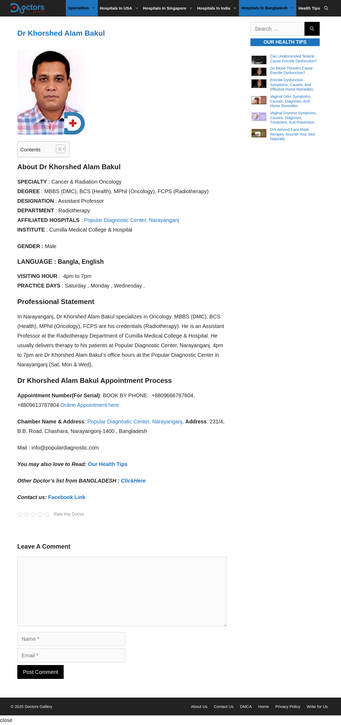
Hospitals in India (218, 8)
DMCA (246, 706)
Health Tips (309, 8)
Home (263, 706)
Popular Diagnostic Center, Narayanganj (131, 220)
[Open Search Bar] (326, 8)
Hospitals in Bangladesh (268, 8)
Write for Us (317, 706)
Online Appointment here (89, 405)
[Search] (312, 29)
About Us (199, 706)
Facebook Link (67, 497)
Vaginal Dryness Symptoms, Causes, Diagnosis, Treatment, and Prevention (293, 117)
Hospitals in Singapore (169, 8)
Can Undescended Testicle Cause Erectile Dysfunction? (293, 58)
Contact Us (224, 706)
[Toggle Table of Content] (58, 148)
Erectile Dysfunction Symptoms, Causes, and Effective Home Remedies (291, 84)
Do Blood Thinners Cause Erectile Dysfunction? (291, 70)
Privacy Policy (287, 706)
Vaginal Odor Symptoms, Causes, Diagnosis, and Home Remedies (290, 101)
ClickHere (133, 481)
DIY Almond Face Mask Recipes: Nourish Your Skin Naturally (292, 134)
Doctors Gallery (38, 706)
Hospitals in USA (120, 8)
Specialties (83, 8)
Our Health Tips (108, 464)
